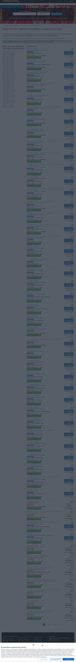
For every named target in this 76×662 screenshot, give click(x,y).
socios (10, 649)
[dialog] (38, 652)
